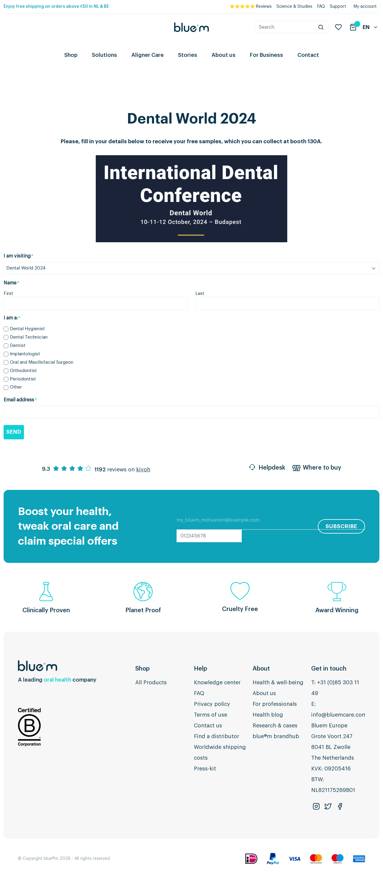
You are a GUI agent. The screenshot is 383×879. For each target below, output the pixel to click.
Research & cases (275, 725)
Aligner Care (147, 55)
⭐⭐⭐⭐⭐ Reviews (251, 6)
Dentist (17, 345)
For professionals (275, 704)
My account (365, 6)
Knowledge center (217, 682)
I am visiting (18, 256)
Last (199, 293)
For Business (266, 55)
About (261, 669)
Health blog (268, 714)
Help (200, 669)
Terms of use (210, 714)
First (8, 293)
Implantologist (25, 354)
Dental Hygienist (27, 329)
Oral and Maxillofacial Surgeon (41, 362)
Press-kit (205, 768)
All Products (151, 682)
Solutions (104, 55)
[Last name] (287, 303)
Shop (70, 55)
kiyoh (143, 469)
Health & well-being (278, 682)
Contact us (208, 725)
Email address (20, 400)
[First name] (96, 303)
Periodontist (23, 379)
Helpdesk (266, 468)
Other (16, 387)
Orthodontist (23, 370)
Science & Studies (294, 6)
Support (338, 6)
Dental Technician (29, 337)
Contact (308, 55)
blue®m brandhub (276, 736)
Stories (187, 55)
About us (223, 55)
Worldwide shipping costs (220, 752)
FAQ (321, 6)
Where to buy (316, 468)
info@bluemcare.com (339, 714)
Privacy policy (212, 704)
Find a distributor (216, 736)
